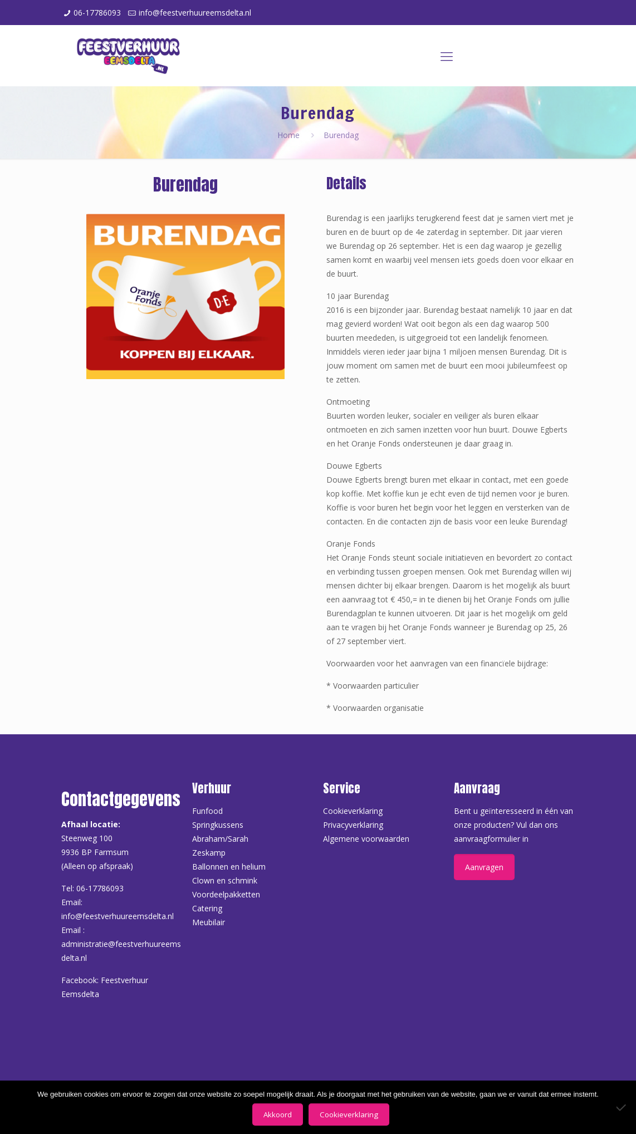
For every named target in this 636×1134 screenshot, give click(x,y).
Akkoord (277, 1115)
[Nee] (622, 1107)
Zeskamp (209, 852)
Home (288, 135)
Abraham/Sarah (220, 838)
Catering (207, 908)
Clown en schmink (224, 880)
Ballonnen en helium (229, 866)
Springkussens (217, 824)
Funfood (207, 811)
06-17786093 (97, 12)
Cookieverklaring (353, 811)
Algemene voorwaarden (366, 838)
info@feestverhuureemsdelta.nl (195, 12)
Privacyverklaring (353, 824)
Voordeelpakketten (226, 894)
